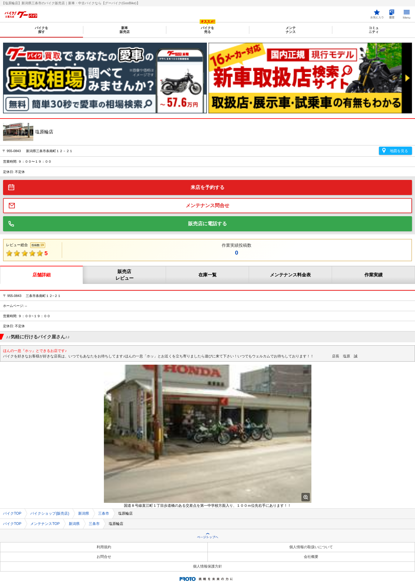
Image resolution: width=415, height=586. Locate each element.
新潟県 (83, 513)
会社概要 (311, 557)
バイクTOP (12, 513)
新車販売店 (125, 30)
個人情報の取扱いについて (311, 547)
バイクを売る (207, 30)
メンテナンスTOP (44, 524)
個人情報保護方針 (207, 566)
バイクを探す (41, 30)
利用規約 (104, 547)
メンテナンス (291, 30)
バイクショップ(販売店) (49, 513)
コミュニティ (374, 30)
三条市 (103, 513)
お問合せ (104, 557)
